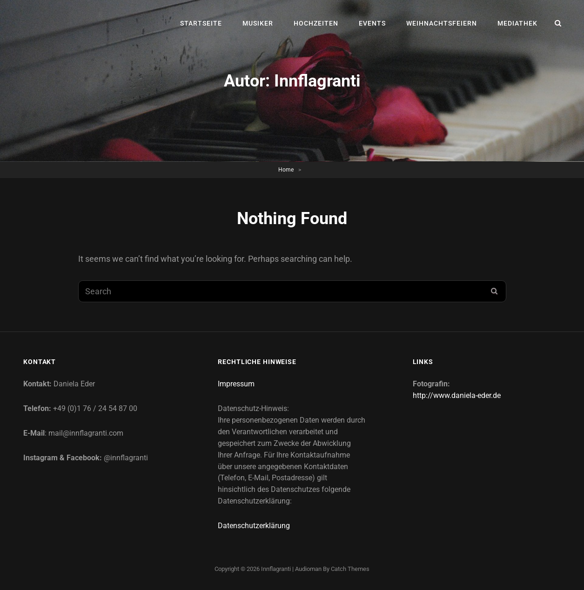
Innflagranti (276, 568)
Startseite (201, 23)
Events (372, 23)
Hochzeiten (316, 23)
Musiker (257, 23)
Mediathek (517, 23)
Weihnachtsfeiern (441, 23)
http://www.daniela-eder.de (457, 395)
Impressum (236, 383)
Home (286, 169)
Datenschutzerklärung (254, 525)
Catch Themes (350, 568)
